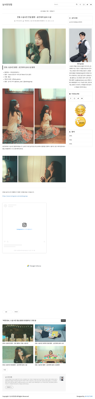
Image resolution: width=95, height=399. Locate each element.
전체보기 (52, 11)
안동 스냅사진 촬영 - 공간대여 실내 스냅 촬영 (47, 365)
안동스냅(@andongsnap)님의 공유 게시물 (24, 250)
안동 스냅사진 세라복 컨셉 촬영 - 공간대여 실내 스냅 (49, 343)
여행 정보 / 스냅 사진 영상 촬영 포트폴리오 (35, 21)
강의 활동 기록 (44, 11)
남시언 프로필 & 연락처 (75, 22)
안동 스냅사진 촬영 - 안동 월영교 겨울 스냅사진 (15, 343)
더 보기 (63, 320)
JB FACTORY (89, 396)
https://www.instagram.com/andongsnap (15, 196)
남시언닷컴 (8, 377)
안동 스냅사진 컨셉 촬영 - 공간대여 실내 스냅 (34, 17)
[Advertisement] (34, 266)
